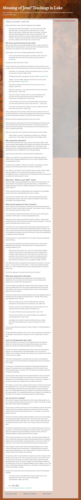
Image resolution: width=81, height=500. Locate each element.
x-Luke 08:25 (28, 488)
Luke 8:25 (12, 59)
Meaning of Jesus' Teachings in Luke (33, 8)
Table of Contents (29, 494)
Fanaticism (16, 488)
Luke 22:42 (24, 81)
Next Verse (47, 494)
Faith (11, 488)
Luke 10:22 (44, 76)
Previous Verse (11, 494)
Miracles (22, 488)
